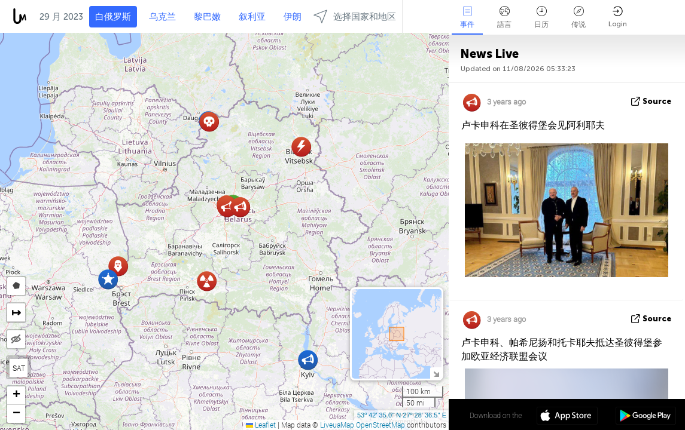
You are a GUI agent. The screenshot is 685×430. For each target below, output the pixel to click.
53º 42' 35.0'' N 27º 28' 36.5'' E (401, 415)
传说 (578, 17)
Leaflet (261, 424)
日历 (541, 17)
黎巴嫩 (207, 16)
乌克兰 (162, 16)
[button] (227, 207)
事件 (467, 17)
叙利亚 (252, 16)
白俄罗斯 (113, 16)
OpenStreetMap (380, 424)
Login (617, 17)
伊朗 (293, 16)
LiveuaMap (337, 424)
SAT (19, 368)
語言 (504, 17)
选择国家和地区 (354, 16)
